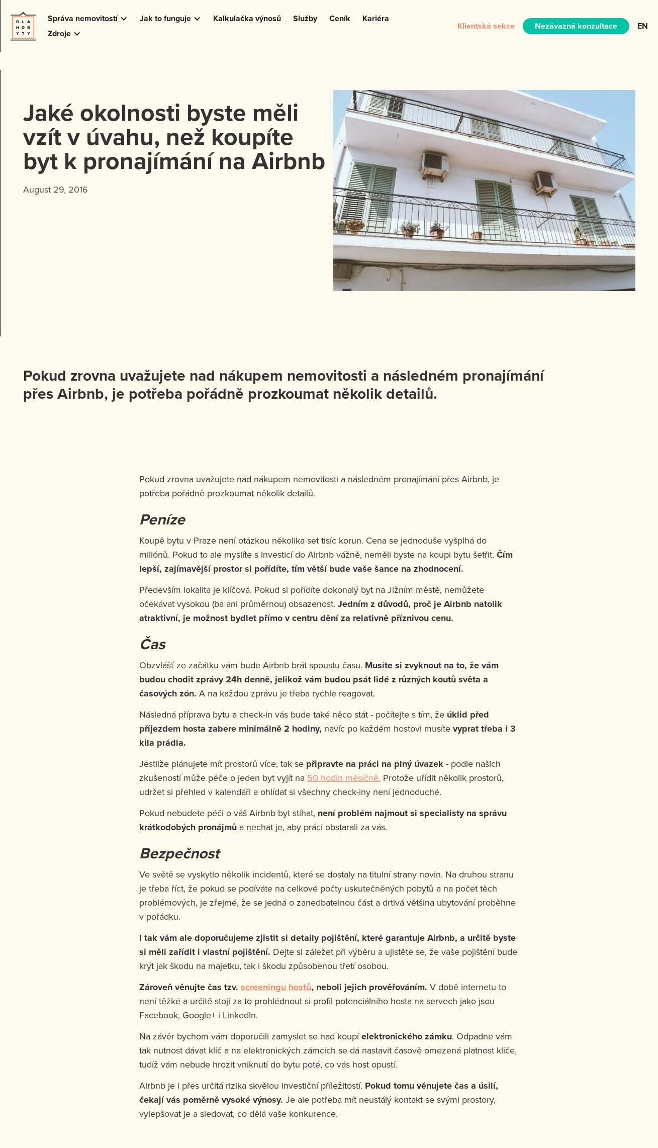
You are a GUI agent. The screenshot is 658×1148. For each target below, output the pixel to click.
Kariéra (375, 18)
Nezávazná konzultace (576, 26)
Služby (305, 18)
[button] (88, 19)
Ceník (339, 18)
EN (642, 26)
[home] (23, 26)
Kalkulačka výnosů (247, 18)
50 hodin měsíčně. (344, 777)
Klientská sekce (486, 26)
